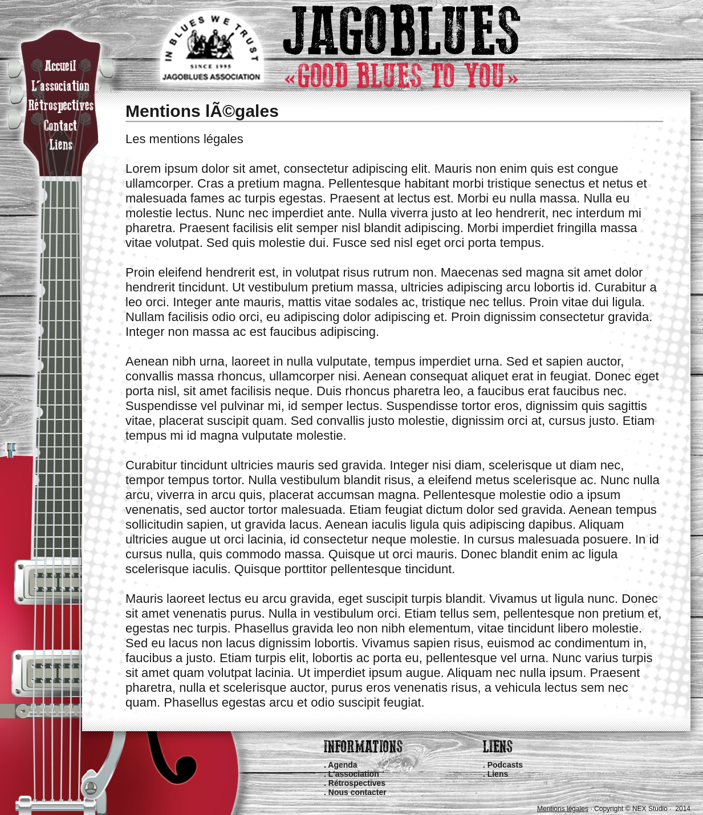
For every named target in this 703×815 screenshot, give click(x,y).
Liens (498, 773)
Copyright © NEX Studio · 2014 (642, 809)
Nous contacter (357, 792)
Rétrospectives (356, 783)
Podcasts (505, 764)
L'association (353, 773)
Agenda (342, 764)
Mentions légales (562, 809)
